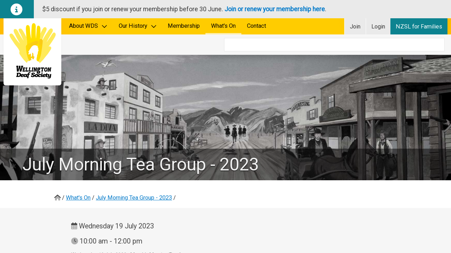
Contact (256, 25)
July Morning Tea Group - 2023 (134, 177)
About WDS (88, 25)
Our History (138, 25)
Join (355, 26)
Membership (184, 25)
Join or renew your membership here (274, 9)
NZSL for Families (419, 26)
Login (378, 26)
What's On (223, 25)
